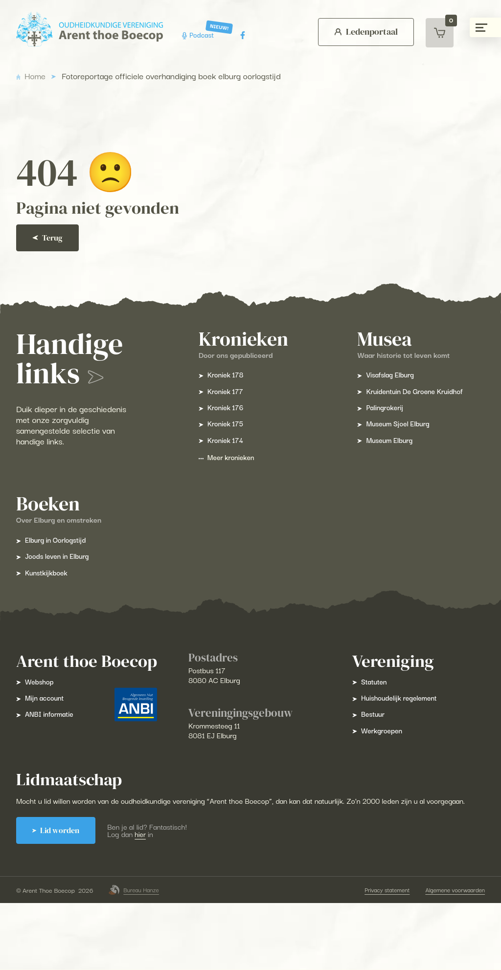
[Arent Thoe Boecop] (96, 29)
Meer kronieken (230, 491)
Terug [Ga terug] (56, 253)
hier (154, 885)
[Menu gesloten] (485, 27)
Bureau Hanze (142, 956)
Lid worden (66, 882)
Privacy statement (374, 956)
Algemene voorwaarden (446, 956)
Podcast (207, 35)
